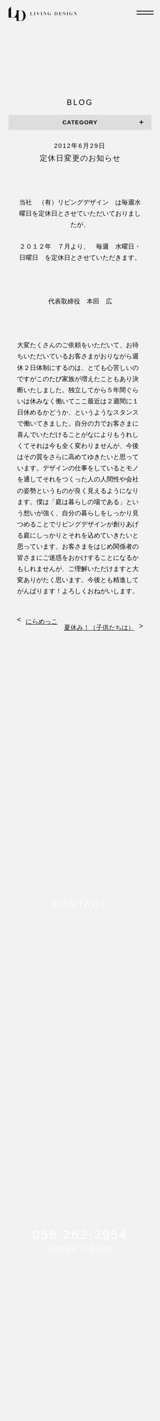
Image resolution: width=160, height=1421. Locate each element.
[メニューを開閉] (145, 12)
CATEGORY (79, 122)
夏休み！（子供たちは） (99, 627)
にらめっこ (42, 621)
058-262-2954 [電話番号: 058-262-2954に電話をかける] (80, 1234)
